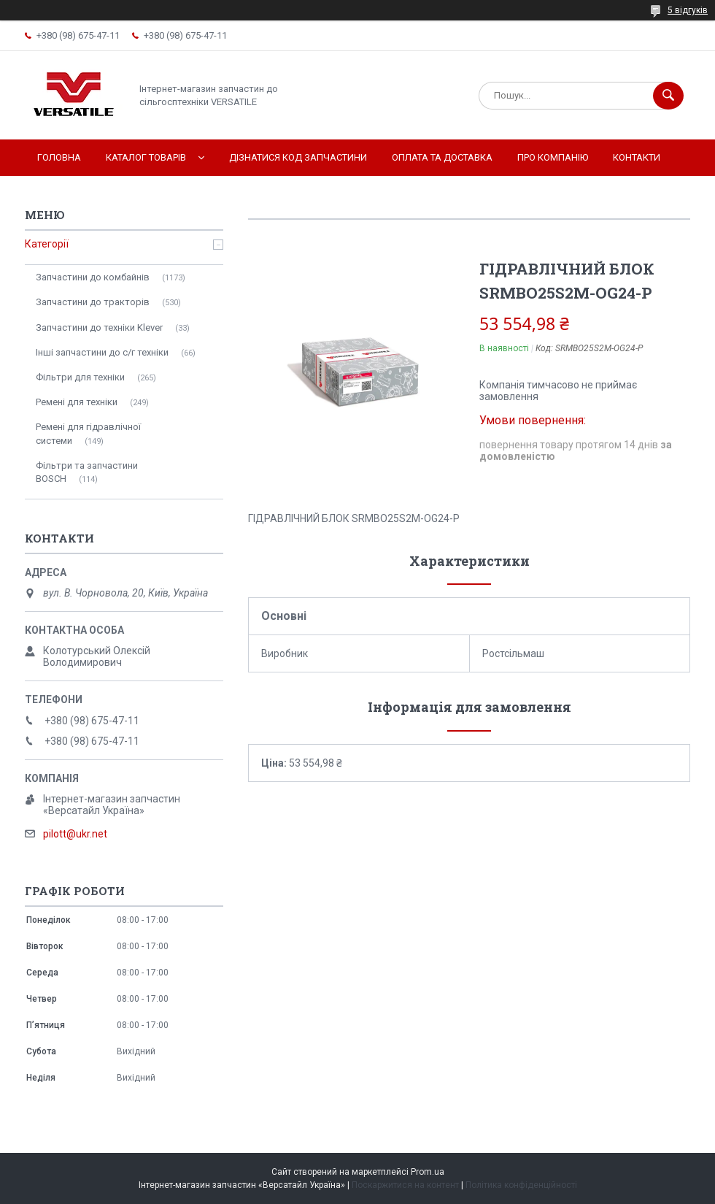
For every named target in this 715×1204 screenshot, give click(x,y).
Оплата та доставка (442, 157)
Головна (59, 157)
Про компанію (552, 157)
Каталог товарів (146, 157)
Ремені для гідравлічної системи (88, 433)
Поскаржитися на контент (405, 1185)
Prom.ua (427, 1172)
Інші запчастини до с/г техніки (102, 352)
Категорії (47, 244)
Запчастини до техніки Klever (99, 327)
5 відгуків (688, 10)
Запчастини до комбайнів (93, 277)
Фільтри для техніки (80, 377)
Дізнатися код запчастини (298, 157)
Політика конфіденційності (521, 1185)
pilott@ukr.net (75, 834)
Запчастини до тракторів (93, 301)
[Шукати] (668, 96)
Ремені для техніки (76, 401)
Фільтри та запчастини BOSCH (87, 472)
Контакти (636, 157)
